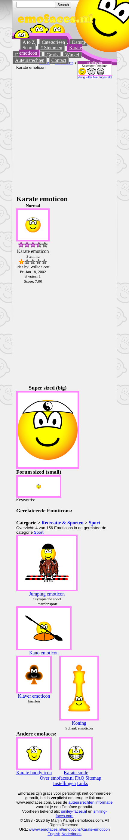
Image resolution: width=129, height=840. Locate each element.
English (54, 834)
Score (28, 47)
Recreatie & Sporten (62, 522)
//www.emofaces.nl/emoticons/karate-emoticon (69, 829)
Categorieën (53, 42)
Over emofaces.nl (57, 778)
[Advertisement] (56, 135)
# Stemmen (51, 47)
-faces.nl (79, 811)
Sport (94, 522)
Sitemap (93, 778)
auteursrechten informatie (90, 802)
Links (82, 783)
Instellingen (64, 783)
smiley (66, 811)
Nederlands (71, 834)
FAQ (79, 778)
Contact (58, 60)
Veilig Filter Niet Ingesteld (95, 77)
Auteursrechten (30, 60)
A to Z (29, 42)
